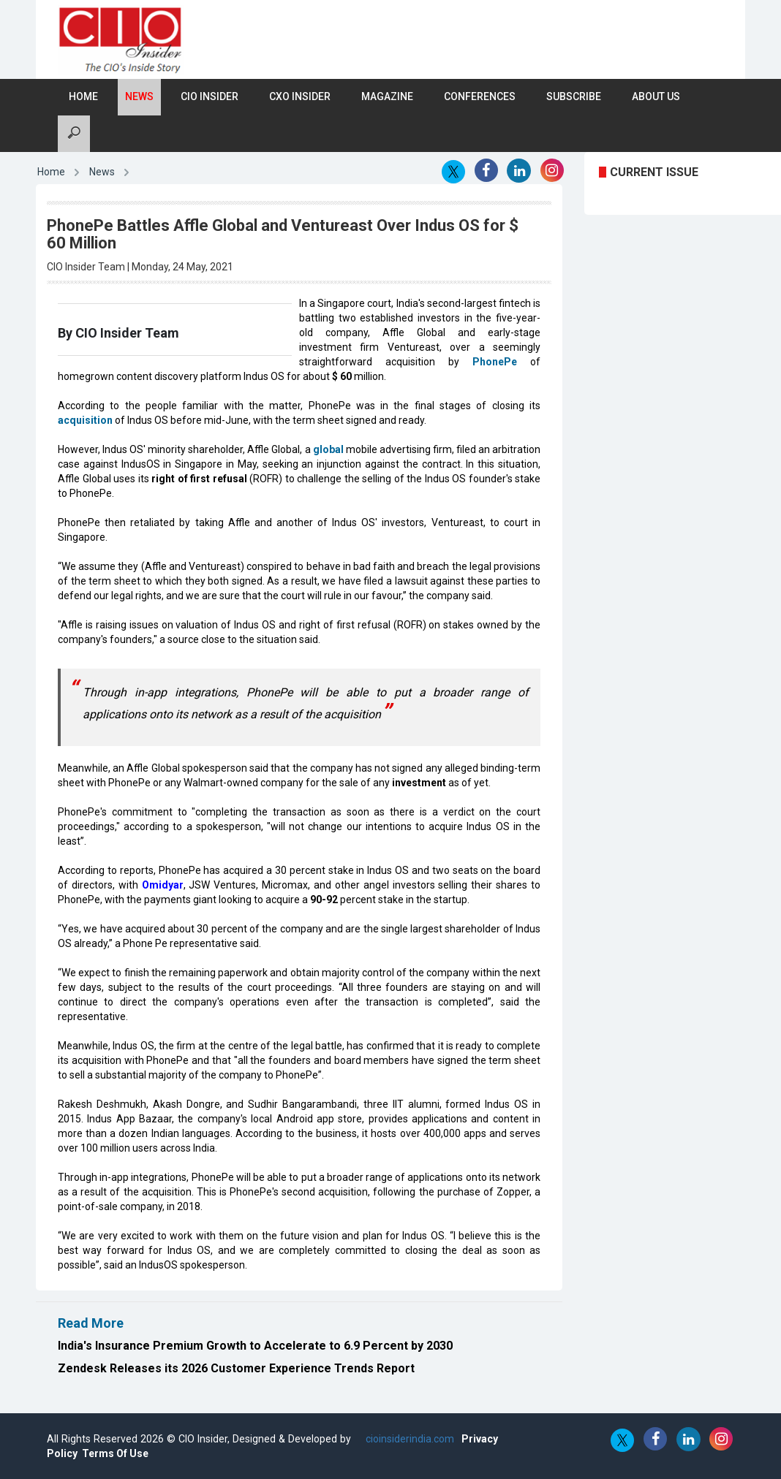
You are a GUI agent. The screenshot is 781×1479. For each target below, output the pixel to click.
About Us (656, 96)
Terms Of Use (115, 1453)
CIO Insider (209, 96)
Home (83, 96)
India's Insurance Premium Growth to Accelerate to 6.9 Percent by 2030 (255, 1346)
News (139, 96)
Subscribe (573, 96)
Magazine (387, 96)
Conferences (480, 96)
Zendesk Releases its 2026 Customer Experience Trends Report (236, 1368)
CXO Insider (300, 96)
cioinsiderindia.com (408, 1439)
